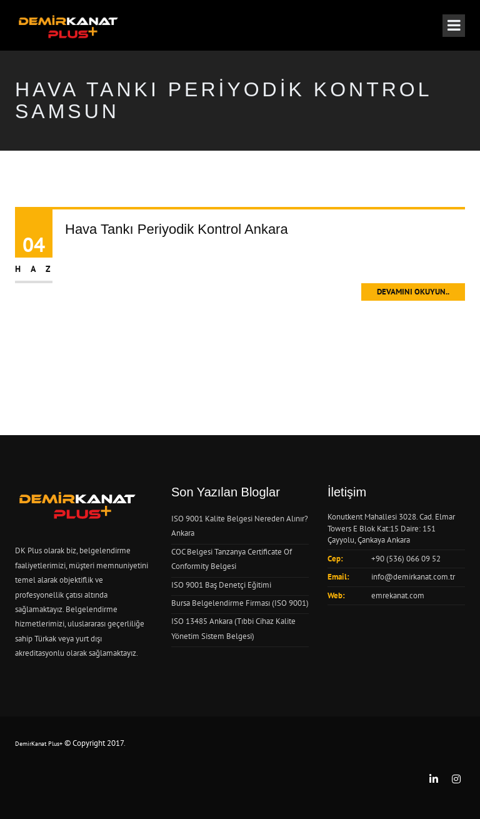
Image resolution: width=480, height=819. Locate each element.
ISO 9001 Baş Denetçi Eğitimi (221, 585)
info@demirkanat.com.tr (413, 576)
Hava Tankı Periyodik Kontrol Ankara (176, 229)
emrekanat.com (397, 595)
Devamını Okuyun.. (413, 291)
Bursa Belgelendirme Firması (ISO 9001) (240, 603)
